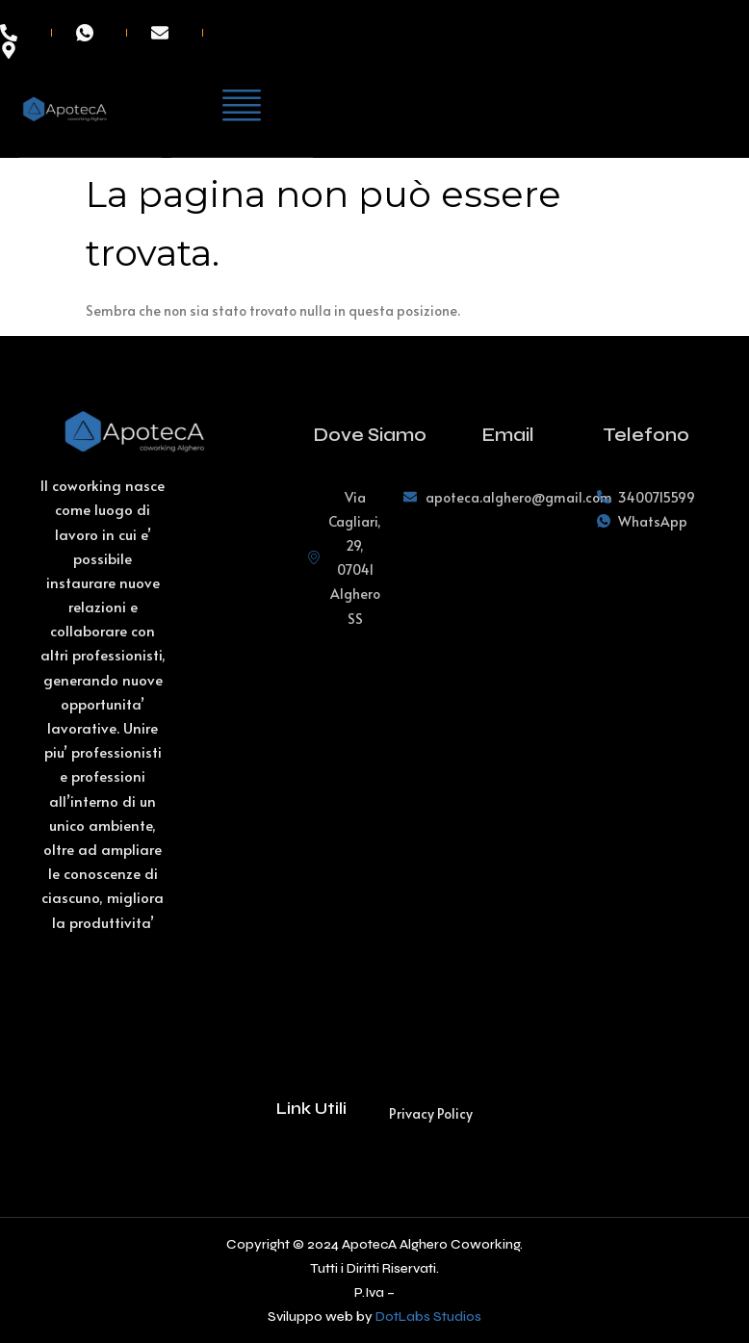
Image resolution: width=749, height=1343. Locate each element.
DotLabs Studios (428, 1316)
